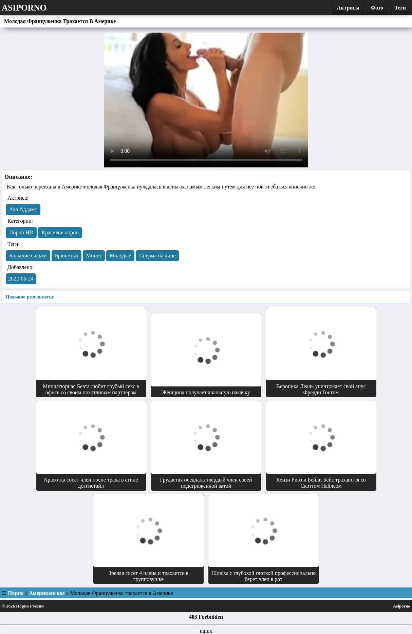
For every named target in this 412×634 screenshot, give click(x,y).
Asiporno (24, 7)
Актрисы (348, 8)
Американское (47, 593)
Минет (93, 255)
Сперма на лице (157, 255)
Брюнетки (66, 255)
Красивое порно (59, 232)
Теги (400, 8)
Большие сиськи (28, 255)
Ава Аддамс (23, 209)
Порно (16, 593)
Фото (377, 8)
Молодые (120, 255)
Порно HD (21, 232)
